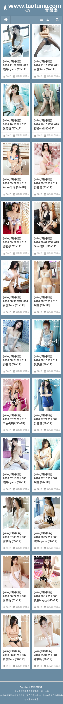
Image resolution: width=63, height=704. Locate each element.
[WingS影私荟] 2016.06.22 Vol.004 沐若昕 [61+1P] (14, 596)
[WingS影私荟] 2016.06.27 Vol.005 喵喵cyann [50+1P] (45, 537)
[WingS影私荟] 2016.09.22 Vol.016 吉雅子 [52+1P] (14, 242)
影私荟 (19, 76)
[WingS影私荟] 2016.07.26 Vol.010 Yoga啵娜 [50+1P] (14, 419)
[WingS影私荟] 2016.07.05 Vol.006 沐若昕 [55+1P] (14, 537)
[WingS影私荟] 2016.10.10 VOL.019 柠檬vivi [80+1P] (46, 124)
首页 (6, 20)
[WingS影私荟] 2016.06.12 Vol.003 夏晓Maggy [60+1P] (46, 596)
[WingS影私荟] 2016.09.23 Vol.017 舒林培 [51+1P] (45, 183)
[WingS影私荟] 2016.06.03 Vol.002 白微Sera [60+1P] (14, 655)
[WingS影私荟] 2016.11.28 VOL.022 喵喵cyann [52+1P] (15, 65)
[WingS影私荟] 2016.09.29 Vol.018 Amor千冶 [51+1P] (14, 183)
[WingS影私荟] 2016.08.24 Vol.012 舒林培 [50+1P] (14, 360)
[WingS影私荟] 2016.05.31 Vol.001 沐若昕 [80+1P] (45, 655)
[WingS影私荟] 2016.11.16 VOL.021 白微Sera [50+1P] (46, 65)
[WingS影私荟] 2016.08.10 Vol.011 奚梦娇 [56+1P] (45, 360)
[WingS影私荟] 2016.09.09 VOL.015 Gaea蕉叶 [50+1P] (46, 242)
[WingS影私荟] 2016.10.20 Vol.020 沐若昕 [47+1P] (14, 124)
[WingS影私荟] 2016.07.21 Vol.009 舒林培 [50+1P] (45, 419)
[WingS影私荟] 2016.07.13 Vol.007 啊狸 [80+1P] (45, 478)
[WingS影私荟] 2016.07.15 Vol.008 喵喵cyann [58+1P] (15, 478)
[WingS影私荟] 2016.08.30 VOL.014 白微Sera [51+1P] (15, 301)
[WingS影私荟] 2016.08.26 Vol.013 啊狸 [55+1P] (45, 301)
